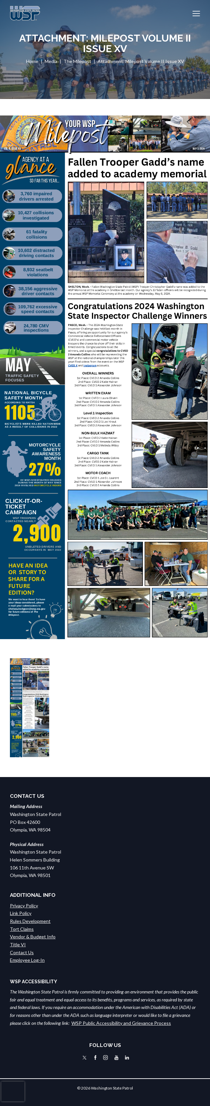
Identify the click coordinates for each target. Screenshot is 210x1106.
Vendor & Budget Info (33, 936)
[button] (196, 13)
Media (51, 61)
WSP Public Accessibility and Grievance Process (121, 1023)
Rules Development (30, 921)
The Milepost (77, 61)
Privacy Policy (24, 905)
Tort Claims (22, 929)
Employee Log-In (27, 960)
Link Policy (20, 913)
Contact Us (22, 952)
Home (32, 61)
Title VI (18, 944)
